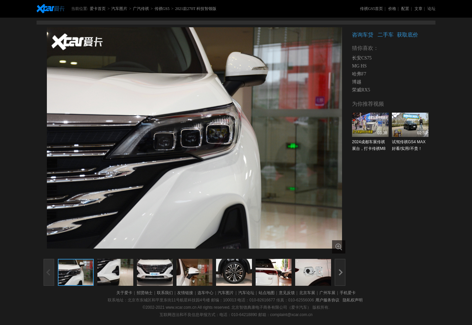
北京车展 (307, 292)
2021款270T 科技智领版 (195, 8)
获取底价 (407, 35)
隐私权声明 (353, 300)
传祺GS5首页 (371, 8)
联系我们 (165, 292)
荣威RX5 (361, 89)
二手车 (386, 35)
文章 (418, 8)
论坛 (431, 8)
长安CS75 (362, 57)
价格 (392, 8)
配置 (405, 8)
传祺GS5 (162, 8)
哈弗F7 (359, 73)
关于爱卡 (124, 292)
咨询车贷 (362, 35)
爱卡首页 (98, 8)
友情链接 (185, 292)
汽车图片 (119, 8)
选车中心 (205, 292)
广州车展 (327, 292)
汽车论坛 (246, 292)
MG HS (359, 65)
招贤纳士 (145, 292)
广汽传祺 (141, 8)
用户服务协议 (327, 300)
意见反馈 (287, 292)
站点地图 (267, 292)
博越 (356, 81)
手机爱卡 (348, 292)
